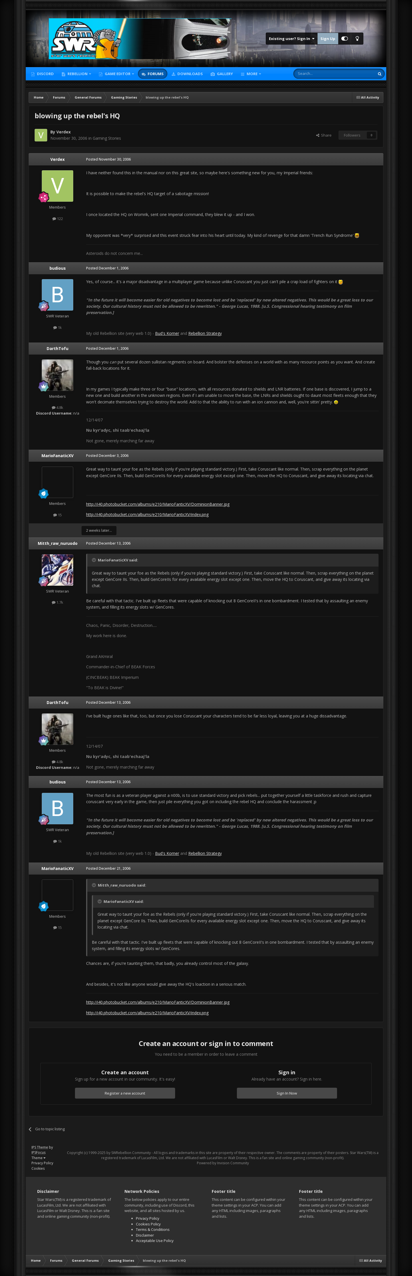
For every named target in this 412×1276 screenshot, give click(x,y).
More (252, 73)
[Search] (320, 74)
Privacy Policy (42, 1163)
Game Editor (117, 73)
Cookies (38, 1168)
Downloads (190, 73)
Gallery (224, 73)
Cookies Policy (148, 1224)
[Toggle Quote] (94, 560)
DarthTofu (57, 348)
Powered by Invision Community (223, 1163)
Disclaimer (145, 1235)
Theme (38, 1157)
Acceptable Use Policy (155, 1240)
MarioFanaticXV (57, 455)
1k (57, 327)
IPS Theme (39, 1147)
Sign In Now (287, 1093)
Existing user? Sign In (291, 38)
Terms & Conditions (153, 1229)
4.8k (57, 407)
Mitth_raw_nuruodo (58, 543)
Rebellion (77, 73)
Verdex (63, 132)
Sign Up (327, 38)
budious (57, 268)
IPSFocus (38, 1152)
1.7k (57, 602)
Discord (45, 73)
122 (57, 218)
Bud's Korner (167, 333)
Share (324, 135)
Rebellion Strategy (205, 333)
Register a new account (125, 1093)
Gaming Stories (107, 138)
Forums (155, 73)
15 (57, 514)
